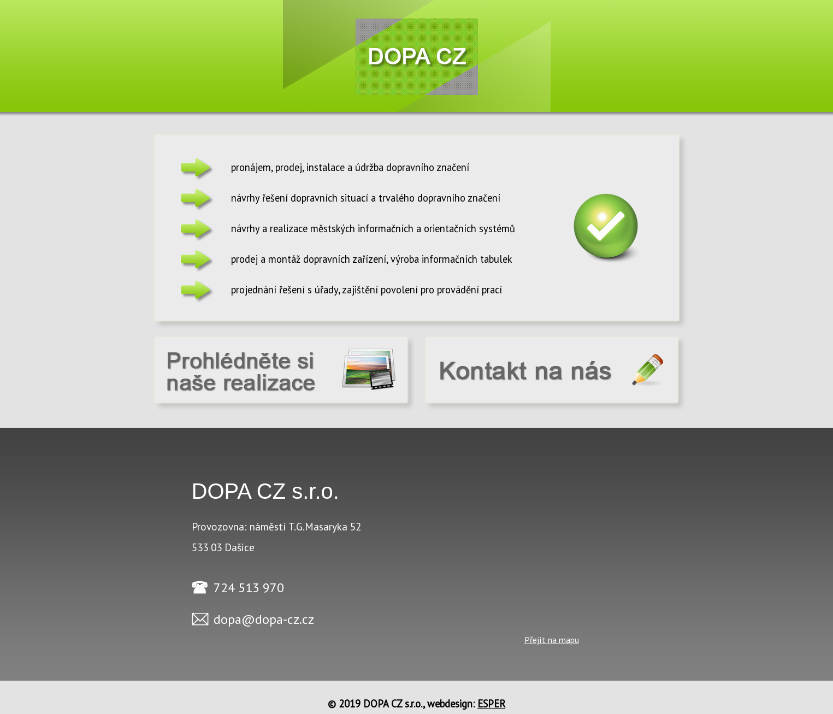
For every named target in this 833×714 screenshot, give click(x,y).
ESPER (491, 703)
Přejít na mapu (551, 639)
